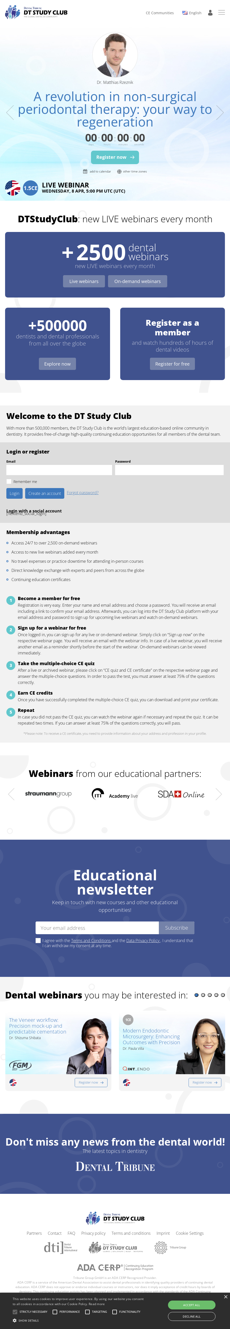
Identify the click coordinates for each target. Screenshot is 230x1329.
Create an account (44, 493)
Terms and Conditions (91, 940)
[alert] (115, 1311)
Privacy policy (93, 1229)
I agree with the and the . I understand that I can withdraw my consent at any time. (117, 943)
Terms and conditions (131, 1229)
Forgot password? (83, 493)
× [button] (225, 1297)
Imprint (163, 1229)
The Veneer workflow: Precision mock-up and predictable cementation (37, 1026)
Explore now (57, 364)
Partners (34, 1229)
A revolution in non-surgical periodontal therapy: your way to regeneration (115, 109)
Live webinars (84, 281)
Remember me (25, 481)
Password (123, 461)
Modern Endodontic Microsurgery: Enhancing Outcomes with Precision (151, 1036)
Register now (88, 1078)
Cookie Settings (190, 1229)
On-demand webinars (137, 281)
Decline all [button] (192, 1316)
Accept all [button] (191, 1305)
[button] (196, 995)
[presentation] (10, 113)
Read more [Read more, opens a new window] (97, 1304)
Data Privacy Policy (143, 940)
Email (11, 461)
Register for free (172, 364)
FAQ (71, 1229)
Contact (55, 1229)
